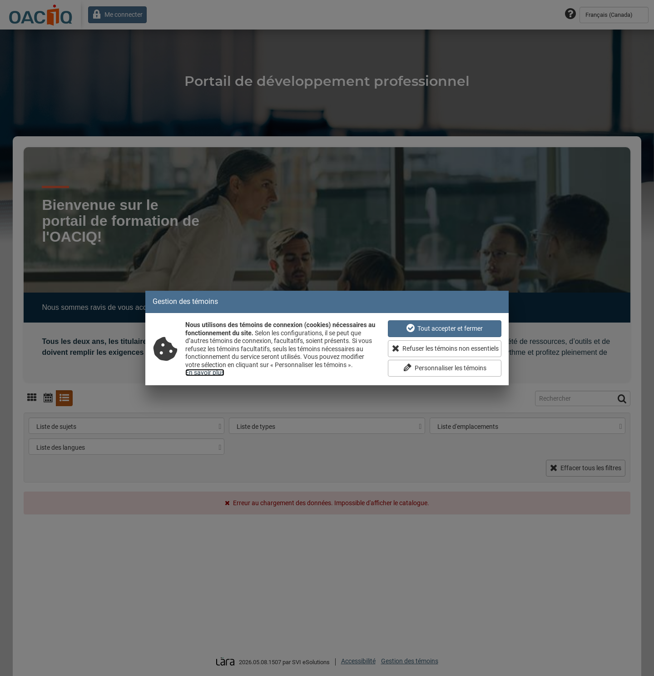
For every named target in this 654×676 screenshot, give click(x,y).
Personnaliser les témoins (445, 368)
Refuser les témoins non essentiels (445, 348)
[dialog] (327, 338)
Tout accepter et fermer (444, 328)
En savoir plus (204, 372)
